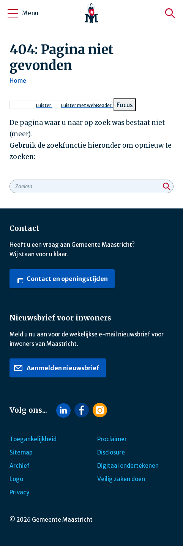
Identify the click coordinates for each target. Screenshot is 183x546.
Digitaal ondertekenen (128, 465)
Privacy (19, 492)
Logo (16, 479)
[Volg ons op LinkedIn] (63, 410)
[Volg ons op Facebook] (81, 410)
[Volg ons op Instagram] (100, 410)
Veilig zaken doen (121, 479)
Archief (19, 465)
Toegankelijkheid (33, 439)
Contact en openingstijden (61, 278)
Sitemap (21, 452)
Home (17, 80)
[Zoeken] (170, 13)
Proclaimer (112, 439)
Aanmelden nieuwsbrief (56, 367)
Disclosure (111, 452)
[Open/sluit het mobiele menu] (13, 13)
